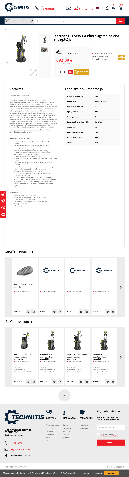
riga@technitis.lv (83, 9)
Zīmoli (48, 441)
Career (65, 425)
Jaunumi (66, 437)
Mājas (7, 29)
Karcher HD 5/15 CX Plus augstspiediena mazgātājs (77, 357)
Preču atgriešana (52, 425)
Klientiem (51, 418)
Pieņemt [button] (111, 473)
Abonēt (111, 442)
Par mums (67, 428)
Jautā (121, 56)
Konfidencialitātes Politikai (109, 436)
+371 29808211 (49, 8)
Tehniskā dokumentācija (84, 89)
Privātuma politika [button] (69, 473)
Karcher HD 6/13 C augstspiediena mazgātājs (100, 357)
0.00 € (121, 5)
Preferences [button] (97, 473)
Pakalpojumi (86, 418)
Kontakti (66, 434)
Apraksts (16, 89)
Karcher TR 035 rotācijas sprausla (24, 286)
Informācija (69, 418)
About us (66, 431)
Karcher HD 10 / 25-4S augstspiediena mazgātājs (22, 357)
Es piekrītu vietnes (109, 435)
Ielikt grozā (81, 72)
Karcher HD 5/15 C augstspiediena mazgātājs (47, 357)
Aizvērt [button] (86, 473)
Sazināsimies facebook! (21, 455)
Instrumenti (19, 21)
